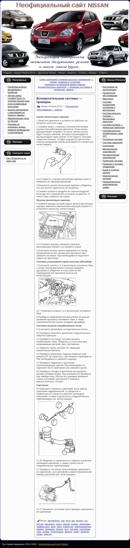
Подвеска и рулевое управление (113, 165)
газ (86, 520)
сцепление (84, 529)
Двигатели (108, 99)
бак (62, 520)
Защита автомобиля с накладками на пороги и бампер (18, 112)
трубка (45, 531)
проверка (50, 529)
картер (66, 524)
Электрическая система (110, 177)
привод (40, 529)
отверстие (68, 526)
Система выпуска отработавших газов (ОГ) (113, 133)
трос (39, 531)
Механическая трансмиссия (110, 150)
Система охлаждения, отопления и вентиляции (109, 106)
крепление (84, 524)
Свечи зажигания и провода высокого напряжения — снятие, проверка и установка (66, 80)
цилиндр (84, 531)
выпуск (79, 520)
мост (53, 526)
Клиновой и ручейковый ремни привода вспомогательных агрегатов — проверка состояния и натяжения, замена (65, 87)
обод (59, 526)
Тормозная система (113, 161)
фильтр (68, 531)
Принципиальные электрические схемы (111, 184)
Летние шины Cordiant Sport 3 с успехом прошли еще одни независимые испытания (18, 101)
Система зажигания (113, 142)
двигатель (50, 524)
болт (68, 520)
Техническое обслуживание (110, 94)
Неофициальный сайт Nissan (53, 544)
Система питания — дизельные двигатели (114, 126)
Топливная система (112, 139)
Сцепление (108, 145)
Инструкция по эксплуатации (110, 88)
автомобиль (54, 520)
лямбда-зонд (43, 526)
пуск (66, 529)
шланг (40, 534)
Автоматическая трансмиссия (111, 156)
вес (73, 520)
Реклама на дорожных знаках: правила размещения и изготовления (19, 128)
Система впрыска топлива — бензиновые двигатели (112, 117)
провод (59, 529)
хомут (76, 531)
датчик (40, 524)
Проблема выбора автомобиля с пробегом (17, 90)
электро (48, 534)
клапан (74, 524)
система (74, 529)
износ (59, 524)
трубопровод (56, 531)
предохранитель (82, 526)
